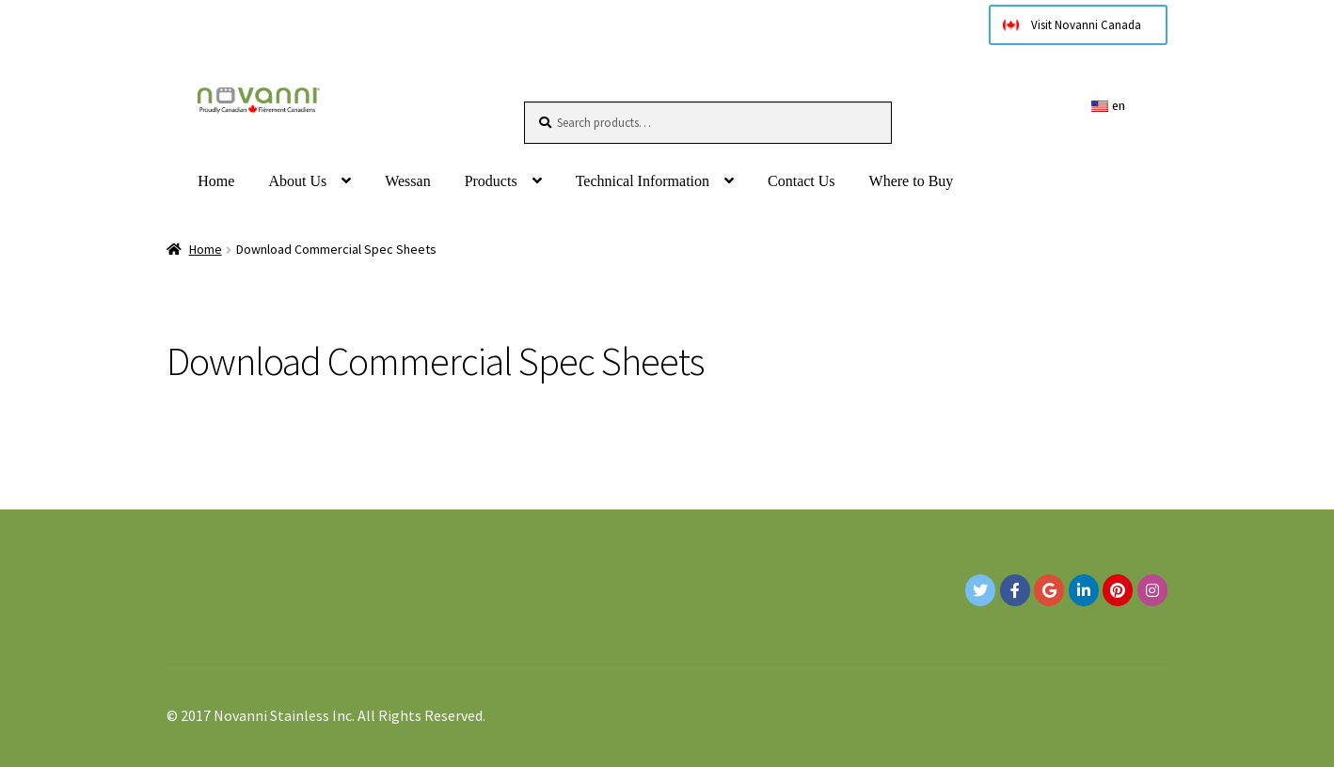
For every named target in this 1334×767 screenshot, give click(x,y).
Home (216, 181)
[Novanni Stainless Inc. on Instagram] (1152, 590)
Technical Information (642, 181)
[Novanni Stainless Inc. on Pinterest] (1118, 590)
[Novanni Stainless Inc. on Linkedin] (1084, 590)
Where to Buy (911, 181)
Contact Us (801, 181)
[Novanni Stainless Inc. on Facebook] (1015, 590)
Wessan (407, 181)
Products (491, 181)
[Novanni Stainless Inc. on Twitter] (980, 590)
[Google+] (1049, 590)
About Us (297, 181)
